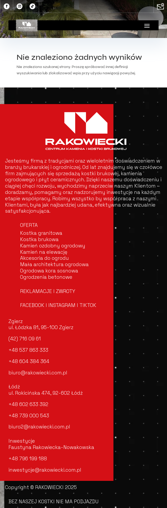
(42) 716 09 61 (24, 338)
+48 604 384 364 (28, 361)
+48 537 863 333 (28, 350)
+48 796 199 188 (27, 458)
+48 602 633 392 (28, 404)
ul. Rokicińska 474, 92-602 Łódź (45, 393)
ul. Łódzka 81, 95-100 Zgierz (40, 327)
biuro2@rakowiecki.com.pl (39, 426)
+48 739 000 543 (28, 415)
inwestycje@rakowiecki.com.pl (44, 470)
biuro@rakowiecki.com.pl (37, 372)
